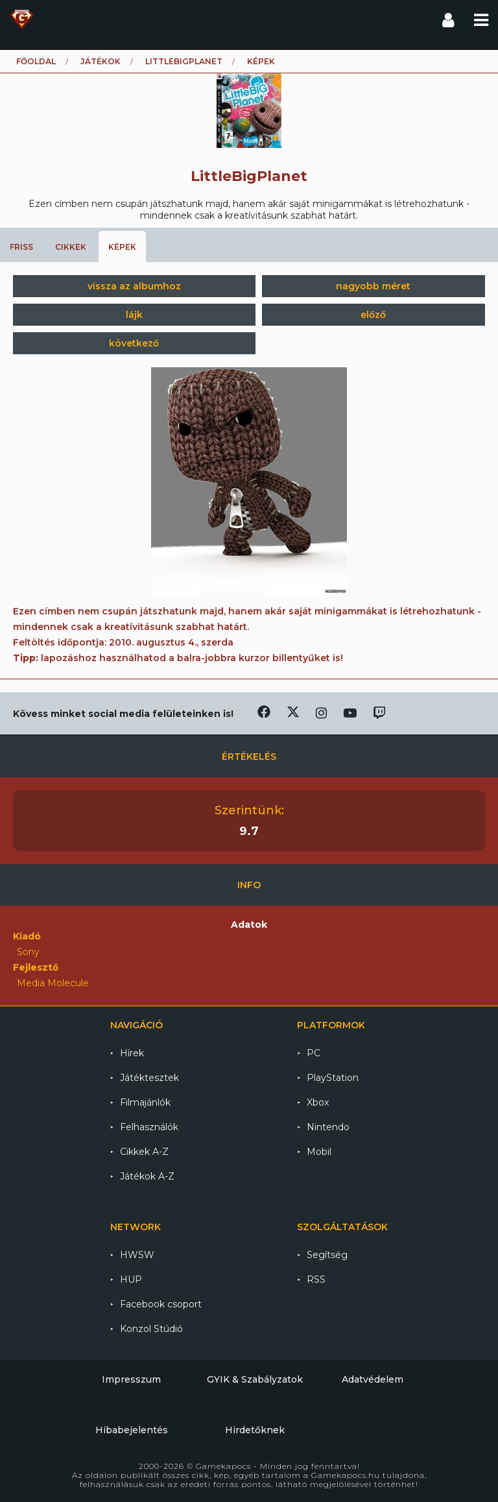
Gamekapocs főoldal (22, 19)
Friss (21, 247)
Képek (122, 247)
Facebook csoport (161, 1304)
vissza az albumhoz (134, 286)
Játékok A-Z (147, 1176)
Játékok (100, 61)
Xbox (318, 1102)
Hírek (132, 1053)
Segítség (327, 1255)
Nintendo (328, 1127)
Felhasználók (149, 1127)
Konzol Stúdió (151, 1329)
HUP (131, 1279)
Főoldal (36, 61)
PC (313, 1053)
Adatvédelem (372, 1379)
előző (373, 315)
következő (134, 343)
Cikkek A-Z (144, 1151)
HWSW (137, 1255)
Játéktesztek (149, 1078)
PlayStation (333, 1078)
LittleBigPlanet (183, 61)
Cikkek (70, 247)
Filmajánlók (145, 1102)
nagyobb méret (373, 286)
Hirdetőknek (255, 1430)
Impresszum (131, 1379)
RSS (316, 1279)
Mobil (319, 1151)
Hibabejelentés (131, 1430)
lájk (134, 315)
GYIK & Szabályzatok (255, 1379)
